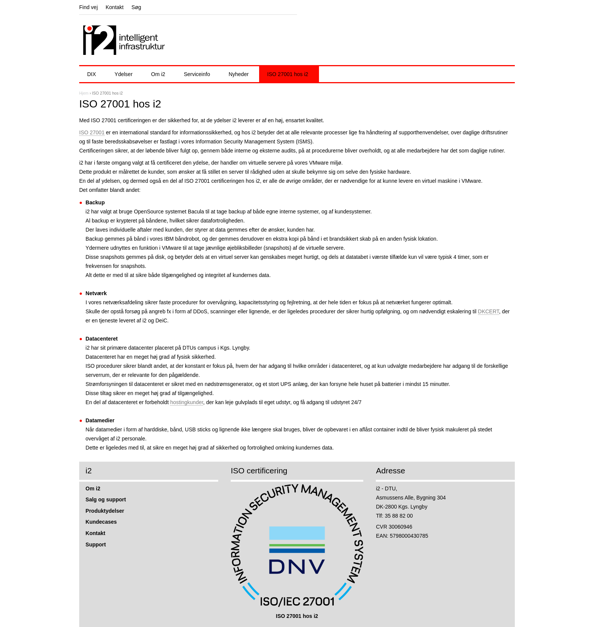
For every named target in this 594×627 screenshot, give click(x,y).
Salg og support (106, 499)
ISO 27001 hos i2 (287, 74)
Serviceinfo (197, 74)
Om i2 (158, 74)
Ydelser (123, 74)
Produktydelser (105, 511)
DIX (91, 74)
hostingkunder (186, 402)
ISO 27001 (92, 132)
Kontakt (114, 7)
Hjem (84, 93)
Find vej (88, 7)
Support (96, 544)
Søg (136, 7)
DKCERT (488, 311)
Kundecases (101, 522)
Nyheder (238, 74)
